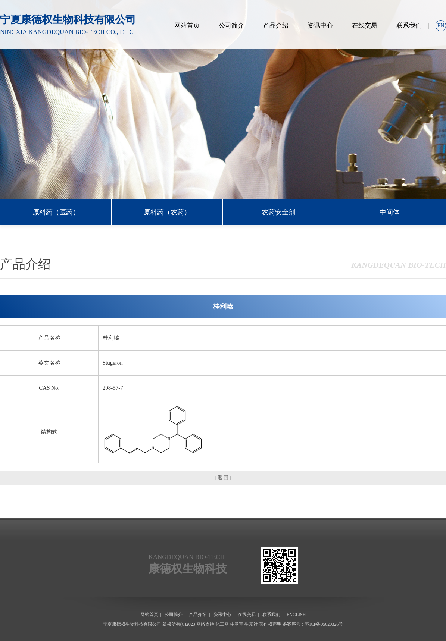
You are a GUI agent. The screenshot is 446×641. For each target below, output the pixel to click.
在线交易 (364, 25)
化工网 (222, 624)
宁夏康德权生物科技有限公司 (132, 624)
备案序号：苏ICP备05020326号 (313, 624)
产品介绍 (276, 25)
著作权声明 (270, 624)
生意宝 (236, 624)
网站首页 (187, 25)
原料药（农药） (167, 212)
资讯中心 (320, 25)
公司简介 (231, 25)
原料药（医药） (55, 212)
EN (441, 25)
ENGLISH (296, 614)
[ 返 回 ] (223, 477)
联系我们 (409, 25)
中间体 (390, 212)
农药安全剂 (278, 212)
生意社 (251, 624)
